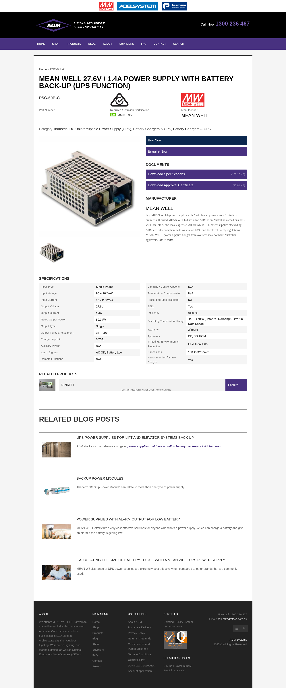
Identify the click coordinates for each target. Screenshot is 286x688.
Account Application (140, 670)
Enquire (233, 385)
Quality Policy (136, 659)
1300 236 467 (232, 23)
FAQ (143, 43)
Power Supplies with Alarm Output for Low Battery (128, 519)
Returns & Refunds (139, 638)
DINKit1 (67, 385)
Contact (160, 43)
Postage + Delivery (139, 627)
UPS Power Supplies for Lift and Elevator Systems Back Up (135, 437)
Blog (92, 43)
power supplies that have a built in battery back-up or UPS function (174, 446)
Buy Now (154, 140)
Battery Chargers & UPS (152, 129)
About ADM (135, 621)
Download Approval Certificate (170, 185)
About (107, 43)
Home (41, 43)
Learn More (166, 239)
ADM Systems (238, 639)
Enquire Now (157, 151)
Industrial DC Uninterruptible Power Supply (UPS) (92, 129)
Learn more (124, 114)
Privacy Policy (136, 633)
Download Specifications (166, 174)
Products (74, 43)
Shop (55, 43)
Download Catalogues (141, 665)
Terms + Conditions (140, 654)
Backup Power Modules (100, 478)
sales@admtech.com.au (232, 618)
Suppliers (126, 43)
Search (178, 43)
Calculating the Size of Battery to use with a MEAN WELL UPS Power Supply (151, 560)
